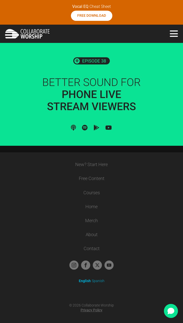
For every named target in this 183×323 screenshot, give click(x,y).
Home (91, 206)
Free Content (91, 178)
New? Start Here (91, 164)
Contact (92, 248)
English (85, 281)
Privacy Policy (91, 310)
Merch (91, 220)
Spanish (98, 281)
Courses (91, 192)
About (92, 234)
